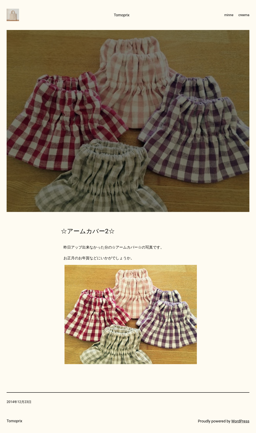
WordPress (240, 421)
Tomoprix (121, 15)
